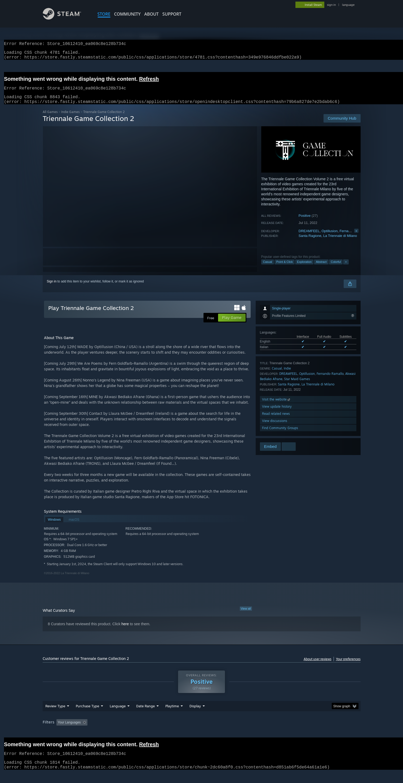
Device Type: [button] (314, 732)
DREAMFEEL (309, 237)
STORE (104, 14)
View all (246, 614)
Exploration (304, 268)
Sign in (52, 288)
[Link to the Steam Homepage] (66, 18)
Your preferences (348, 665)
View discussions (274, 427)
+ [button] (346, 268)
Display (195, 716)
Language (118, 716)
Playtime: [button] (163, 732)
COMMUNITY (127, 14)
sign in (331, 5)
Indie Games (70, 118)
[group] (202, 732)
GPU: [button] (291, 732)
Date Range (145, 716)
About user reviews (317, 665)
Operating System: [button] (246, 732)
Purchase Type (87, 716)
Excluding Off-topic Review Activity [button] (122, 732)
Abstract (321, 268)
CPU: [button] (273, 732)
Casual (267, 268)
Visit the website (276, 406)
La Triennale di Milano (340, 242)
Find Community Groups (280, 434)
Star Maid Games (297, 385)
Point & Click (284, 268)
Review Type (55, 716)
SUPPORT (171, 14)
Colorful (336, 268)
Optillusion (329, 237)
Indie (287, 375)
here (125, 630)
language (348, 5)
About (151, 14)
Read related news (276, 420)
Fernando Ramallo (330, 380)
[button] (60, 732)
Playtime (172, 716)
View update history (277, 413)
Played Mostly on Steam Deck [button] (201, 732)
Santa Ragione (310, 242)
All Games (50, 118)
